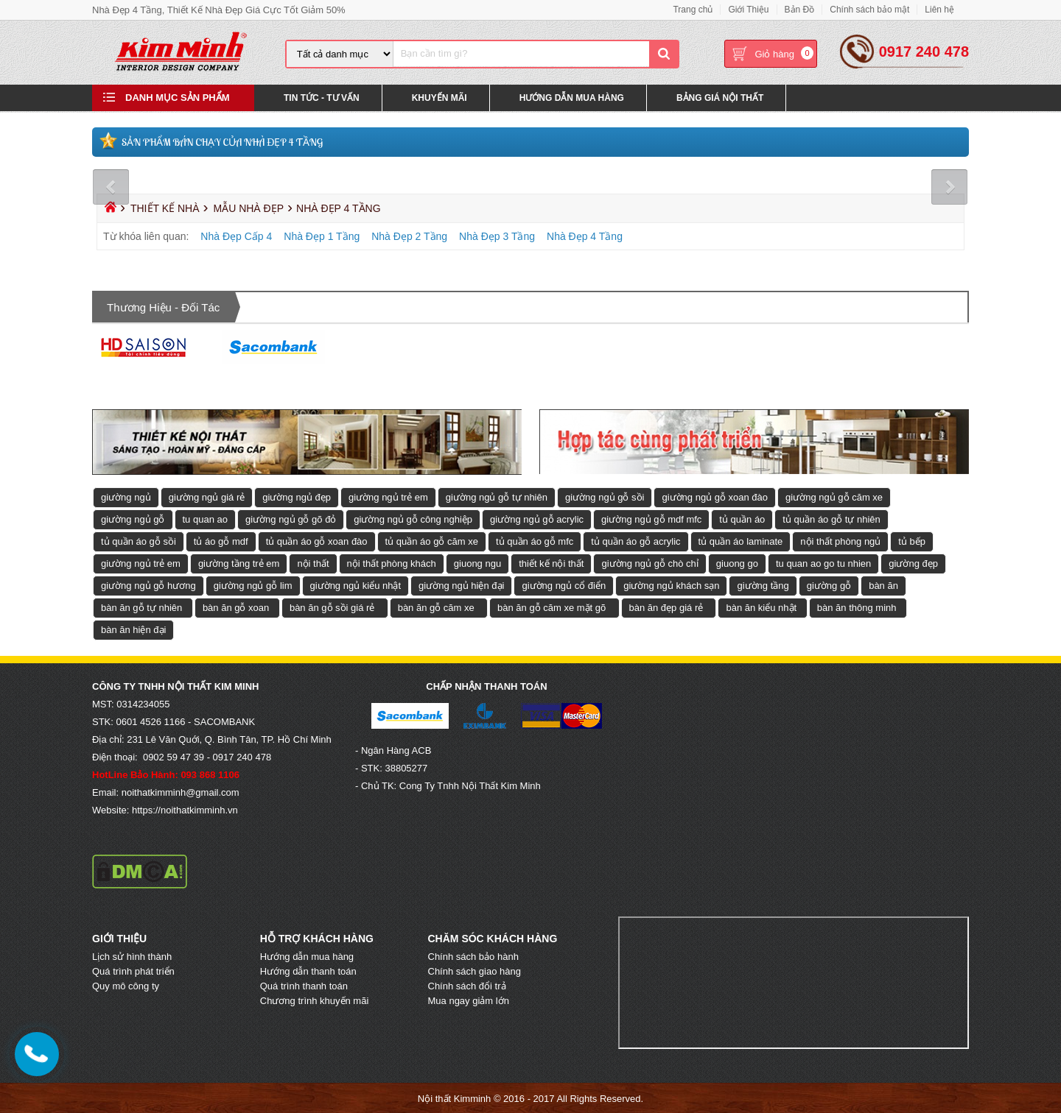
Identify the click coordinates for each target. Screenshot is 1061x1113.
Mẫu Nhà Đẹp (248, 207)
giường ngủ (126, 496)
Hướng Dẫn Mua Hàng (571, 98)
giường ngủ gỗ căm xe (834, 496)
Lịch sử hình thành (132, 955)
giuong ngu (477, 562)
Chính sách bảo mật (869, 9)
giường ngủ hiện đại (461, 584)
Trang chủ (692, 9)
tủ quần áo (742, 518)
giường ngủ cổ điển (564, 584)
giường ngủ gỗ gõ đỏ (290, 518)
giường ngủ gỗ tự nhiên (496, 496)
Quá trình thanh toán (304, 985)
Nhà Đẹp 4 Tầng (585, 235)
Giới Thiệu (748, 9)
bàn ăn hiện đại (133, 629)
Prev (112, 186)
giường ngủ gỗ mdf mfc (651, 518)
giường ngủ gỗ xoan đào (715, 496)
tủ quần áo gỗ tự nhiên (831, 518)
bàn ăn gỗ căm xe (436, 606)
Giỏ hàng (774, 54)
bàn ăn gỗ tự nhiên (141, 606)
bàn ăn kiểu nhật (761, 606)
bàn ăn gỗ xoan (236, 606)
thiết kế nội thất (551, 562)
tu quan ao (205, 518)
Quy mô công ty (125, 985)
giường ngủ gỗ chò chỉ (649, 562)
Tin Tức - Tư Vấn (322, 98)
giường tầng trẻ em (239, 562)
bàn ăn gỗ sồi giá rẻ (332, 606)
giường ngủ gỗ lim (253, 584)
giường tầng (762, 584)
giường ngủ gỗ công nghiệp (413, 518)
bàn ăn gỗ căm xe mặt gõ (551, 606)
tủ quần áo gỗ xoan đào (317, 540)
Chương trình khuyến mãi (314, 1000)
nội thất (313, 562)
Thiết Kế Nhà (165, 207)
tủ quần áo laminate (740, 540)
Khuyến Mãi (439, 98)
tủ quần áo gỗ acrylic (635, 540)
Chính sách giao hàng (474, 970)
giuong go (737, 562)
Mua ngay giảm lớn (468, 1000)
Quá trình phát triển (133, 970)
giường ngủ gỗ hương (148, 584)
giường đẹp (913, 562)
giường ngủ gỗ (133, 518)
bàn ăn (883, 584)
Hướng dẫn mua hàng (307, 955)
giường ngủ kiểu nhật (356, 584)
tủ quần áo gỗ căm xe (431, 540)
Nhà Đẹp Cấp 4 (236, 235)
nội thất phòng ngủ (840, 540)
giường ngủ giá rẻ (207, 496)
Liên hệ (939, 9)
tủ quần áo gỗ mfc (534, 540)
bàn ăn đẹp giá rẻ (666, 606)
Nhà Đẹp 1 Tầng (322, 235)
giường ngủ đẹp (296, 496)
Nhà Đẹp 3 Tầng (497, 235)
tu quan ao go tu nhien (823, 562)
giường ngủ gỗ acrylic (537, 518)
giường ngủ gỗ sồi (605, 496)
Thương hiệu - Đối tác (163, 306)
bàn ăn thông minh (857, 606)
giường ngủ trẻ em (388, 496)
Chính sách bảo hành (473, 955)
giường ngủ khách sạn (671, 584)
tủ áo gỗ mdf (221, 540)
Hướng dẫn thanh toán (308, 970)
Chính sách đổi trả (467, 985)
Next (948, 186)
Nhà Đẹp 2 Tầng (409, 235)
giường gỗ (829, 584)
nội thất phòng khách (391, 562)
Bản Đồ (800, 9)
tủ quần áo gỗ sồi (138, 540)
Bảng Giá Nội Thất (719, 98)
